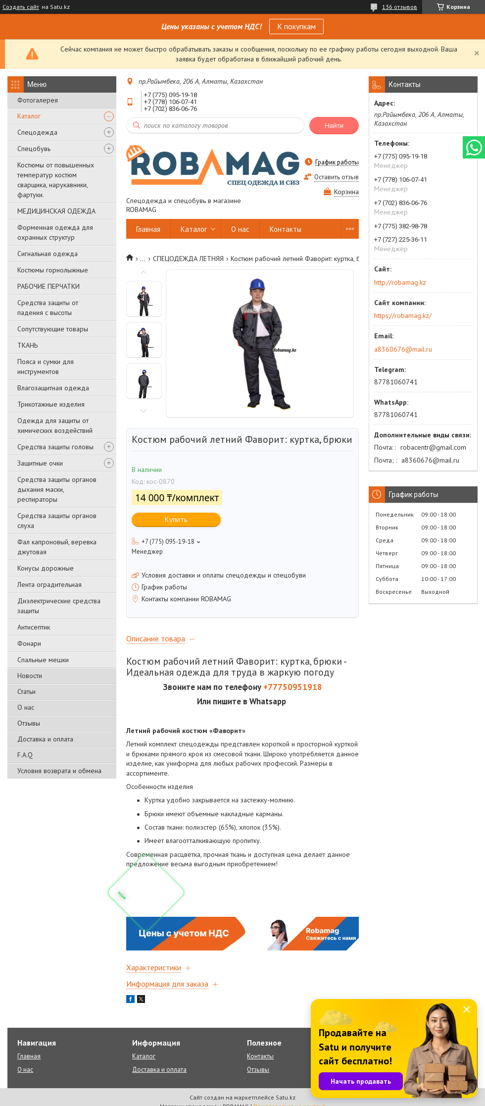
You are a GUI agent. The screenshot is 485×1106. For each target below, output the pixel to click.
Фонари (29, 643)
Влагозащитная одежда (53, 387)
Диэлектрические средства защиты (58, 605)
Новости (29, 675)
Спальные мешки (43, 659)
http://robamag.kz (400, 282)
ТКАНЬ (27, 345)
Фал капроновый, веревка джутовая (57, 546)
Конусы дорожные (45, 568)
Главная (148, 229)
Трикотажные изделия (51, 404)
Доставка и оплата (45, 739)
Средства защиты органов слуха (57, 520)
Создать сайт (20, 6)
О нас (25, 707)
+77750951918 (292, 687)
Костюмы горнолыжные (52, 269)
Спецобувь (33, 148)
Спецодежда (37, 132)
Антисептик (33, 627)
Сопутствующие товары (52, 328)
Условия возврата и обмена (59, 770)
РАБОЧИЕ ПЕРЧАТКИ (48, 286)
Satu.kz (285, 1097)
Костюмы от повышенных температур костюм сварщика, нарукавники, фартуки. (55, 179)
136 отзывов (399, 6)
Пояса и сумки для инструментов (45, 366)
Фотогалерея (37, 100)
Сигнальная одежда (47, 253)
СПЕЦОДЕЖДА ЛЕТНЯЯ (188, 258)
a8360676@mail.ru (403, 349)
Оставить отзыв (336, 177)
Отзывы (28, 723)
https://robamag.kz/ (403, 315)
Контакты (285, 229)
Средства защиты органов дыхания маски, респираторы (57, 489)
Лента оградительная (49, 584)
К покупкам (296, 26)
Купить (176, 519)
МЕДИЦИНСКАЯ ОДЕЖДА (56, 211)
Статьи (26, 691)
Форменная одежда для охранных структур (55, 232)
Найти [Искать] (334, 125)
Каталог (29, 115)
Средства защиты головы (55, 446)
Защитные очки (40, 463)
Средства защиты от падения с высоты (47, 307)
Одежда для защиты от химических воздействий (55, 425)
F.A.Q (25, 754)
